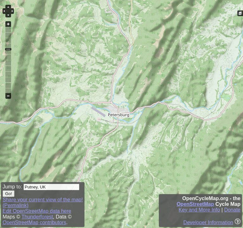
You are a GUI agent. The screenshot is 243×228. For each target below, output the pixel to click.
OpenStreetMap (195, 204)
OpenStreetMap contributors (34, 222)
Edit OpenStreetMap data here (37, 211)
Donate (232, 209)
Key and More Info (199, 209)
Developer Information (208, 222)
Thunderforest (37, 216)
